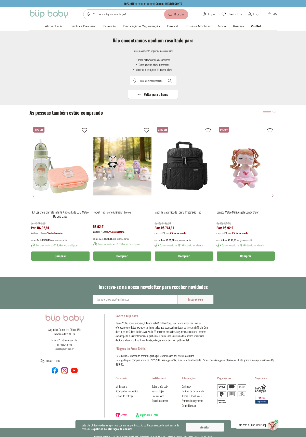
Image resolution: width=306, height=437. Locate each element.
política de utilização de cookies (113, 429)
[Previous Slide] (33, 196)
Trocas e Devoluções (192, 396)
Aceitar (205, 427)
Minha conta (121, 386)
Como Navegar (189, 405)
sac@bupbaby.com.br (64, 349)
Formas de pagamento (192, 400)
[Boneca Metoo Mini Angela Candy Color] (245, 195)
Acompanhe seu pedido (127, 391)
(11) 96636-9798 (64, 344)
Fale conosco (158, 396)
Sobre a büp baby (160, 386)
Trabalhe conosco (160, 400)
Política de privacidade (193, 391)
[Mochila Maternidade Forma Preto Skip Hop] (184, 195)
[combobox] (135, 14)
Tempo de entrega (124, 396)
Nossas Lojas (158, 391)
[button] (88, 14)
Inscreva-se (195, 299)
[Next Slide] (273, 196)
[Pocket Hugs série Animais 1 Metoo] (122, 195)
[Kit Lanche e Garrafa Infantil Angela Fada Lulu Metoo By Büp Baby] (60, 195)
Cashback (186, 386)
